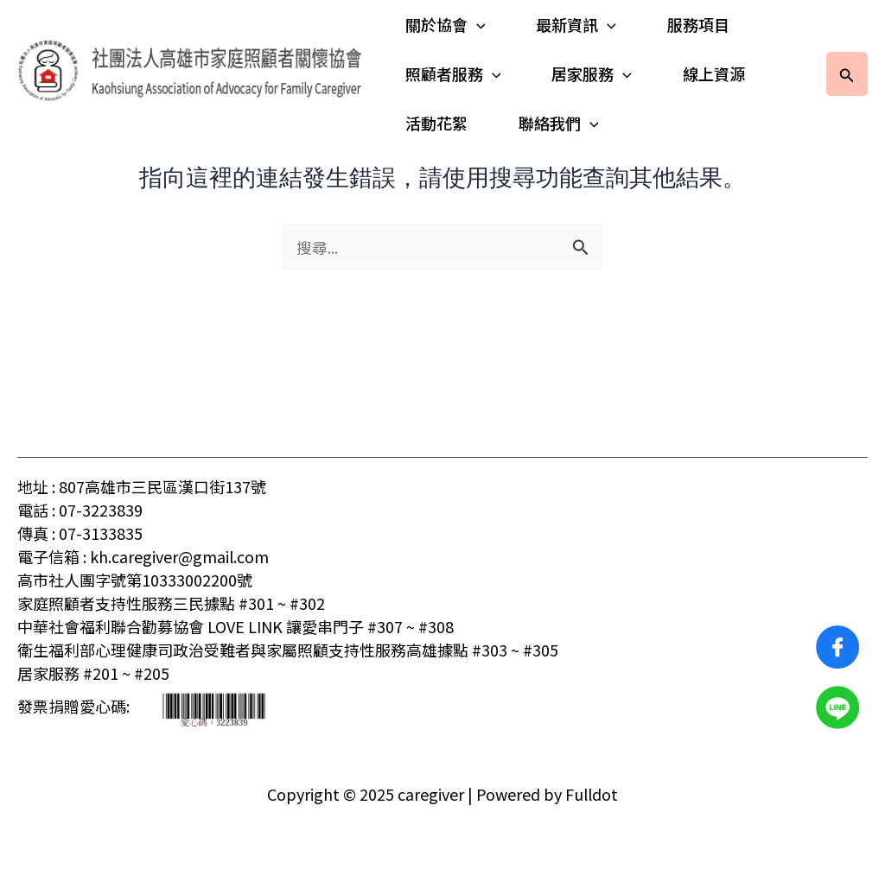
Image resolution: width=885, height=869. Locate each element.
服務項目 (693, 24)
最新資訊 (573, 24)
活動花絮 (436, 122)
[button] (847, 74)
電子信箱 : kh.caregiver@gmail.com (143, 556)
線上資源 (709, 73)
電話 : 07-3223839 (80, 509)
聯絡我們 (556, 123)
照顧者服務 (453, 74)
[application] (477, 24)
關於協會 (445, 24)
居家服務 (589, 74)
